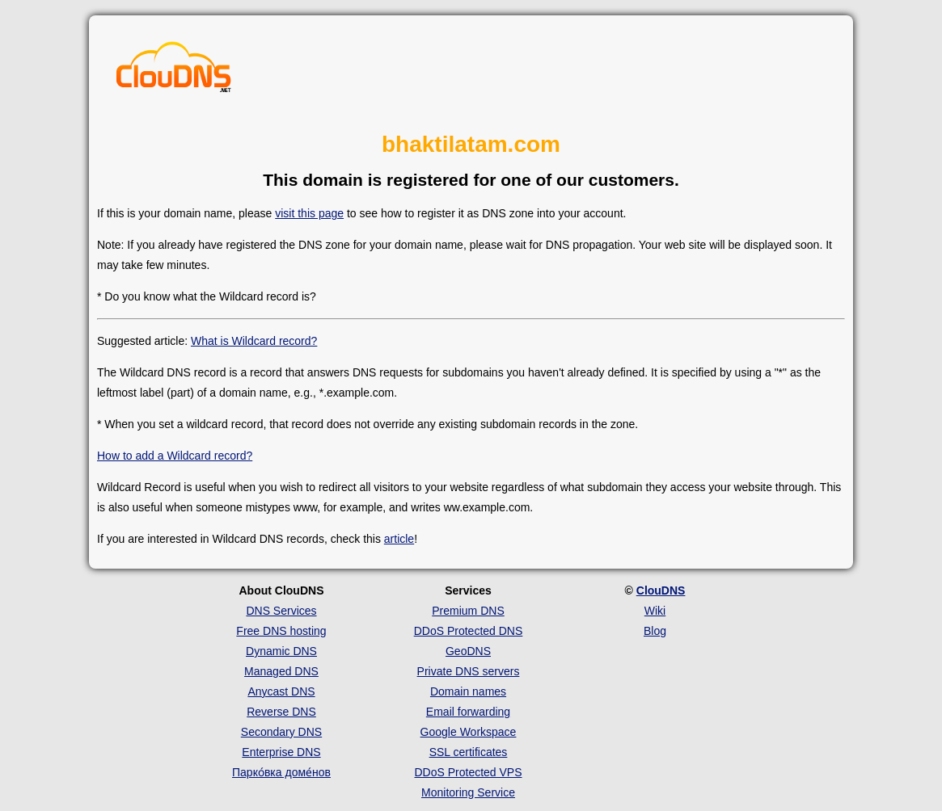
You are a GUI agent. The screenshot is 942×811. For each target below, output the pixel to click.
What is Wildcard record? (254, 340)
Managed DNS (281, 671)
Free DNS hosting (281, 630)
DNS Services (281, 610)
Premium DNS (468, 610)
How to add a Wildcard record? (174, 455)
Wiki (654, 610)
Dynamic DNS (281, 651)
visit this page (309, 213)
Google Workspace (468, 731)
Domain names (468, 691)
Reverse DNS (281, 711)
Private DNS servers (468, 671)
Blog (655, 630)
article (399, 538)
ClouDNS (661, 590)
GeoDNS (468, 651)
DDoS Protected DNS (468, 630)
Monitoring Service (468, 792)
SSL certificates (468, 752)
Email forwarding (468, 711)
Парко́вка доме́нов (281, 772)
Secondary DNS (281, 731)
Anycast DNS (281, 691)
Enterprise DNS (281, 752)
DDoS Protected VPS (468, 772)
